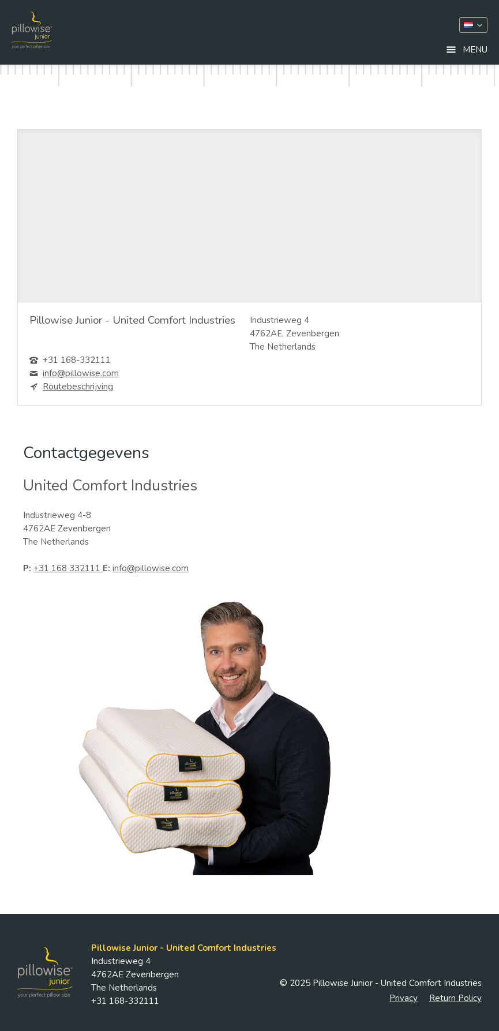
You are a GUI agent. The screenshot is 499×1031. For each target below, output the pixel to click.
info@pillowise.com (81, 373)
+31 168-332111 (77, 360)
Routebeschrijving (78, 386)
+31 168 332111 (68, 568)
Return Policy (455, 998)
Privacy (403, 998)
